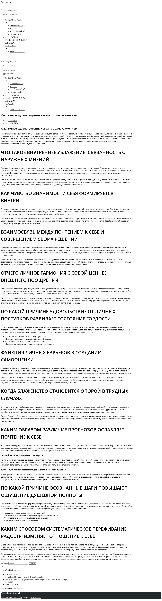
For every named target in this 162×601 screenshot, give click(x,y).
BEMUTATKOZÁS (17, 51)
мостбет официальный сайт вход (58, 136)
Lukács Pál (12, 120)
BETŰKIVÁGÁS (16, 34)
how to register (11, 584)
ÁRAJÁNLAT (10, 43)
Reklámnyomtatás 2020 (11, 597)
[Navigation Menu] (8, 70)
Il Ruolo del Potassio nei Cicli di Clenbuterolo (24, 577)
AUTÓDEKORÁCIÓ (17, 31)
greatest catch (11, 574)
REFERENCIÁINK (12, 37)
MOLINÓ (13, 28)
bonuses (9, 582)
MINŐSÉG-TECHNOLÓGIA (16, 40)
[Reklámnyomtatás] (67, 10)
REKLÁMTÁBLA (16, 25)
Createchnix (36, 597)
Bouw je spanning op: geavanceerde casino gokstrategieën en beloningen (36, 579)
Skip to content (7, 2)
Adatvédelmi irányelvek (10, 593)
